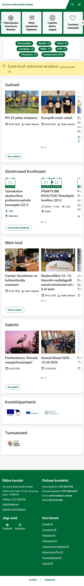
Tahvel (63, 44)
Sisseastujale (24, 43)
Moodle (44, 44)
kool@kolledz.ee (11, 504)
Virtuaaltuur (29, 55)
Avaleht (33, 579)
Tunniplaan (27, 49)
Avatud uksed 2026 (53, 54)
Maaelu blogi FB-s (51, 552)
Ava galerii (13, 387)
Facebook (7, 526)
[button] (41, 147)
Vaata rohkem (15, 310)
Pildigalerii (47, 535)
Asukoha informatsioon (14, 509)
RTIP (62, 49)
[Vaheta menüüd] (79, 4)
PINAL (46, 49)
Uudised (46, 563)
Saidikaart (50, 579)
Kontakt (46, 524)
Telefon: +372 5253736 (14, 499)
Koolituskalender (50, 558)
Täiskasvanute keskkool (54, 546)
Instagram (20, 526)
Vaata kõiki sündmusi (18, 227)
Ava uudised (14, 156)
